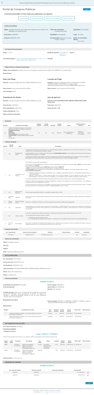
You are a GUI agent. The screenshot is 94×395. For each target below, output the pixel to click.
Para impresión (64, 52)
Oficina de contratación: (57, 29)
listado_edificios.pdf (30, 60)
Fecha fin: (7, 38)
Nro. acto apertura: (8, 259)
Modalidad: (53, 34)
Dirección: (6, 245)
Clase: (75, 34)
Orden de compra (68, 18)
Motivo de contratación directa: (80, 38)
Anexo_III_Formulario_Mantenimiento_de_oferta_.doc (31, 58)
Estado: (5, 275)
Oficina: (5, 242)
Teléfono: (5, 248)
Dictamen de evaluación (52, 18)
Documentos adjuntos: (9, 58)
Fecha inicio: (7, 34)
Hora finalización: (8, 265)
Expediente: (76, 29)
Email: (4, 251)
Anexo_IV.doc (20, 60)
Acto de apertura (36, 18)
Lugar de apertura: (8, 268)
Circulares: (50, 58)
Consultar (9, 52)
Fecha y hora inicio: (8, 262)
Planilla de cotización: (53, 52)
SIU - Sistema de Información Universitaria (51, 392)
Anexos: (72, 52)
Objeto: (6, 29)
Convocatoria (24, 18)
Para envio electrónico (63, 54)
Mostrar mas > (12, 138)
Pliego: (5, 52)
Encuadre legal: (54, 38)
